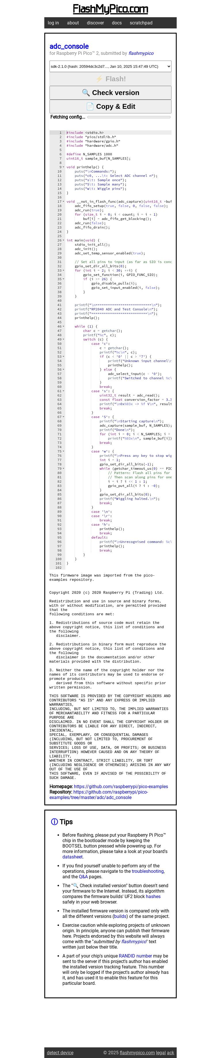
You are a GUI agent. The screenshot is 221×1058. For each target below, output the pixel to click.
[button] (63, 167)
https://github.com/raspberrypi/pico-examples (121, 828)
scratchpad (141, 23)
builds (120, 957)
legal (161, 1052)
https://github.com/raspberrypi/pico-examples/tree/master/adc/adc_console (98, 836)
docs (117, 23)
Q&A (83, 918)
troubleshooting (148, 912)
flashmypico (140, 53)
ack (170, 1052)
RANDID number (135, 997)
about (73, 23)
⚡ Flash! (110, 79)
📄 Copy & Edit (111, 106)
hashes (153, 938)
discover (95, 23)
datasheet (72, 898)
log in (53, 23)
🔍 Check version (111, 92)
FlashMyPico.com (110, 9)
